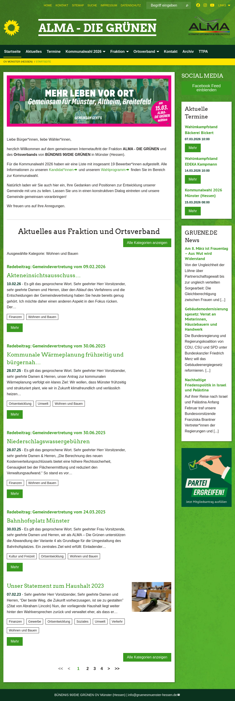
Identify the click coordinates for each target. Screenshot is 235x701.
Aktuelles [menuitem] (34, 51)
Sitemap (78, 5)
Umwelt (43, 403)
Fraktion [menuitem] (117, 51)
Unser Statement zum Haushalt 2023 (55, 586)
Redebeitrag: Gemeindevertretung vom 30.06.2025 (56, 346)
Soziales (82, 621)
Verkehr (117, 621)
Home (48, 5)
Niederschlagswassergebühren (48, 441)
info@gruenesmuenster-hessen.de (152, 695)
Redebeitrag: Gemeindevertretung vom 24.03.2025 (56, 512)
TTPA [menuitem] (203, 51)
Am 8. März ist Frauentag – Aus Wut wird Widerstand (206, 253)
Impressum (109, 5)
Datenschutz (131, 5)
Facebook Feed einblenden (206, 88)
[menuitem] (48, 5)
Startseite (43, 61)
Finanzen (15, 317)
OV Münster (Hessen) (18, 61)
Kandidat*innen (61, 170)
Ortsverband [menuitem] (144, 51)
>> (117, 668)
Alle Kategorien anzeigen (147, 243)
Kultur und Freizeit (22, 556)
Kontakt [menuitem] (171, 51)
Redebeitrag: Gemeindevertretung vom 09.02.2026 (56, 267)
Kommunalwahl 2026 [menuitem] (83, 51)
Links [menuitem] (222, 5)
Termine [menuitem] (54, 51)
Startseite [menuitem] (12, 51)
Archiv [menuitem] (188, 51)
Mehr (15, 328)
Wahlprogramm (113, 170)
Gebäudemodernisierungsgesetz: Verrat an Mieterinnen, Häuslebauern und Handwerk (206, 319)
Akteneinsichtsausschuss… (44, 275)
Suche (92, 5)
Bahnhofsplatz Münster (38, 520)
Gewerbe (34, 621)
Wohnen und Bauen (42, 317)
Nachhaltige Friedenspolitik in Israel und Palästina (205, 385)
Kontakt (62, 5)
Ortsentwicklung (20, 403)
